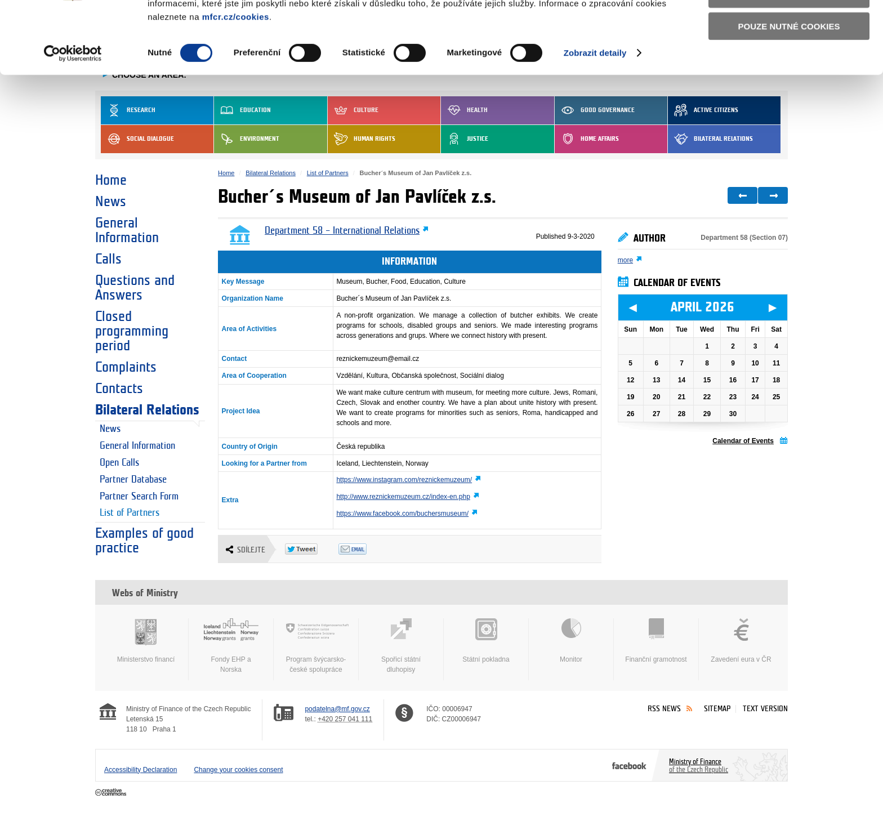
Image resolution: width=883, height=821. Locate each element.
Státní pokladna (486, 640)
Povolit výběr (789, 59)
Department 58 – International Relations (342, 230)
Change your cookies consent (238, 770)
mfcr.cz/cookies (235, 81)
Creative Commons (111, 792)
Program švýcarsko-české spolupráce (316, 645)
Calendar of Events (743, 441)
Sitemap (717, 708)
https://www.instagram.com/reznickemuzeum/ (404, 480)
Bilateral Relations (147, 410)
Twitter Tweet (311, 549)
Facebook (629, 765)
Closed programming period (131, 331)
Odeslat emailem (365, 549)
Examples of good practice (144, 540)
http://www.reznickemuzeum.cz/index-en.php (403, 497)
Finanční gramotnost (656, 640)
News (110, 201)
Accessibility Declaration (140, 770)
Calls (108, 259)
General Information (127, 230)
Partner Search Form (139, 496)
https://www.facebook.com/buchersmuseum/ (402, 513)
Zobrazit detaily (595, 118)
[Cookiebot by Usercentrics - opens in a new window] (73, 118)
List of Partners (129, 512)
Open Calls (119, 462)
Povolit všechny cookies (789, 27)
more (625, 260)
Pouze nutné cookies (789, 91)
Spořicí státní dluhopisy (401, 645)
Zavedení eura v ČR (741, 640)
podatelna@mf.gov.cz (337, 709)
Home (111, 180)
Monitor (571, 640)
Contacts (119, 388)
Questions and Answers (135, 288)
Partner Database (133, 479)
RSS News (664, 708)
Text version (765, 708)
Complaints (126, 367)
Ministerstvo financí (146, 640)
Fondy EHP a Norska (231, 645)
